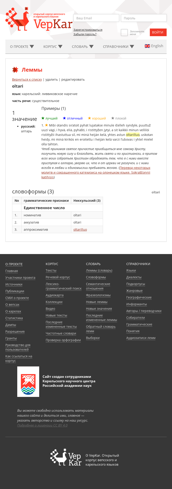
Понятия (133, 331)
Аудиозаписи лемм (140, 338)
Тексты (51, 270)
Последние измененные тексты (61, 324)
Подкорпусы (135, 284)
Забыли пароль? (85, 34)
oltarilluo (80, 229)
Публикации (14, 291)
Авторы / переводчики (143, 311)
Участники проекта (20, 277)
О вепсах (12, 304)
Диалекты (134, 277)
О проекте (14, 264)
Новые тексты (56, 315)
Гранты (11, 338)
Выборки (93, 338)
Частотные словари (61, 333)
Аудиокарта (55, 295)
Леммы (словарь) (99, 270)
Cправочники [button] (118, 46)
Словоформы (96, 277)
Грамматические (139, 324)
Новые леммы (97, 302)
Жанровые (134, 290)
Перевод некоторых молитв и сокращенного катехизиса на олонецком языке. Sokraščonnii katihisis (95, 172)
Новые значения (99, 308)
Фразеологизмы (98, 295)
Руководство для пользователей (17, 347)
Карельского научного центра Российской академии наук (69, 383)
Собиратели (135, 317)
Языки (131, 270)
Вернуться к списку (27, 79)
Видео (50, 308)
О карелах (13, 311)
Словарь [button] (83, 46)
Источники (13, 284)
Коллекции (54, 302)
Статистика (14, 318)
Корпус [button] (52, 46)
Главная (11, 271)
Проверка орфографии (63, 340)
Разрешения (15, 331)
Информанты (136, 304)
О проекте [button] (22, 46)
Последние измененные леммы (101, 317)
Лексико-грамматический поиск (64, 286)
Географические (139, 297)
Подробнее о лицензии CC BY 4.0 (42, 425)
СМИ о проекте (17, 298)
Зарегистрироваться (87, 30)
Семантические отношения (98, 286)
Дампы (10, 325)
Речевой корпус (58, 277)
